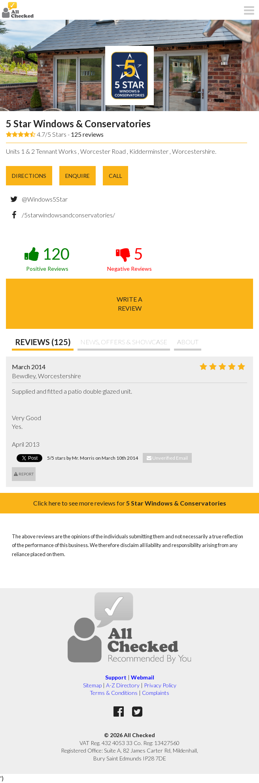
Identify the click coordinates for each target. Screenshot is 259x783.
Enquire (77, 175)
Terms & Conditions (114, 692)
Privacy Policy (160, 685)
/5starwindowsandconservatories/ (68, 215)
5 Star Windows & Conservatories (78, 123)
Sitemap (92, 685)
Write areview (129, 303)
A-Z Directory (123, 685)
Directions (29, 175)
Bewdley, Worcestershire (46, 375)
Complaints (155, 692)
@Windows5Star (45, 199)
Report (24, 474)
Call (115, 175)
